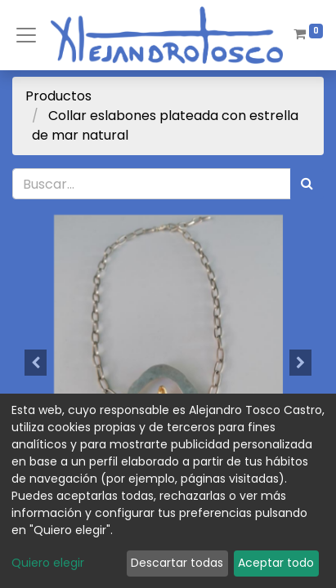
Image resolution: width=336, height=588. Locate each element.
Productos (58, 96)
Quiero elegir (47, 563)
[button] (35, 362)
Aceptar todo (276, 563)
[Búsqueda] (307, 183)
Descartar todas (177, 563)
